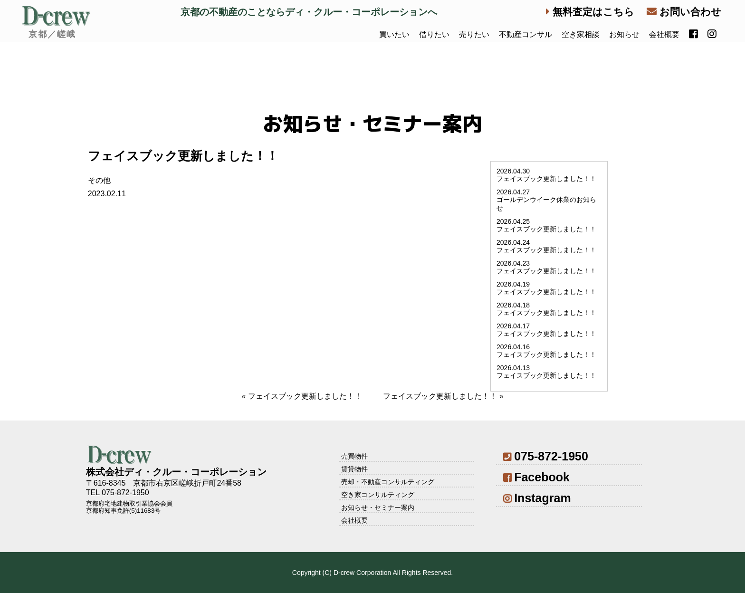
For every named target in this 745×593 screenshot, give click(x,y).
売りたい (474, 34)
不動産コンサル (525, 34)
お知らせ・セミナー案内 (377, 507)
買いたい (394, 34)
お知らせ (624, 34)
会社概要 (664, 34)
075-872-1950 (545, 456)
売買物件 (354, 456)
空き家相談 (581, 34)
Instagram (537, 498)
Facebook (536, 477)
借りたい (434, 34)
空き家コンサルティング (377, 494)
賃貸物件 (354, 469)
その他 (99, 180)
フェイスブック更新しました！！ (305, 396)
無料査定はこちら (590, 11)
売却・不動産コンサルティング (387, 482)
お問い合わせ (684, 11)
